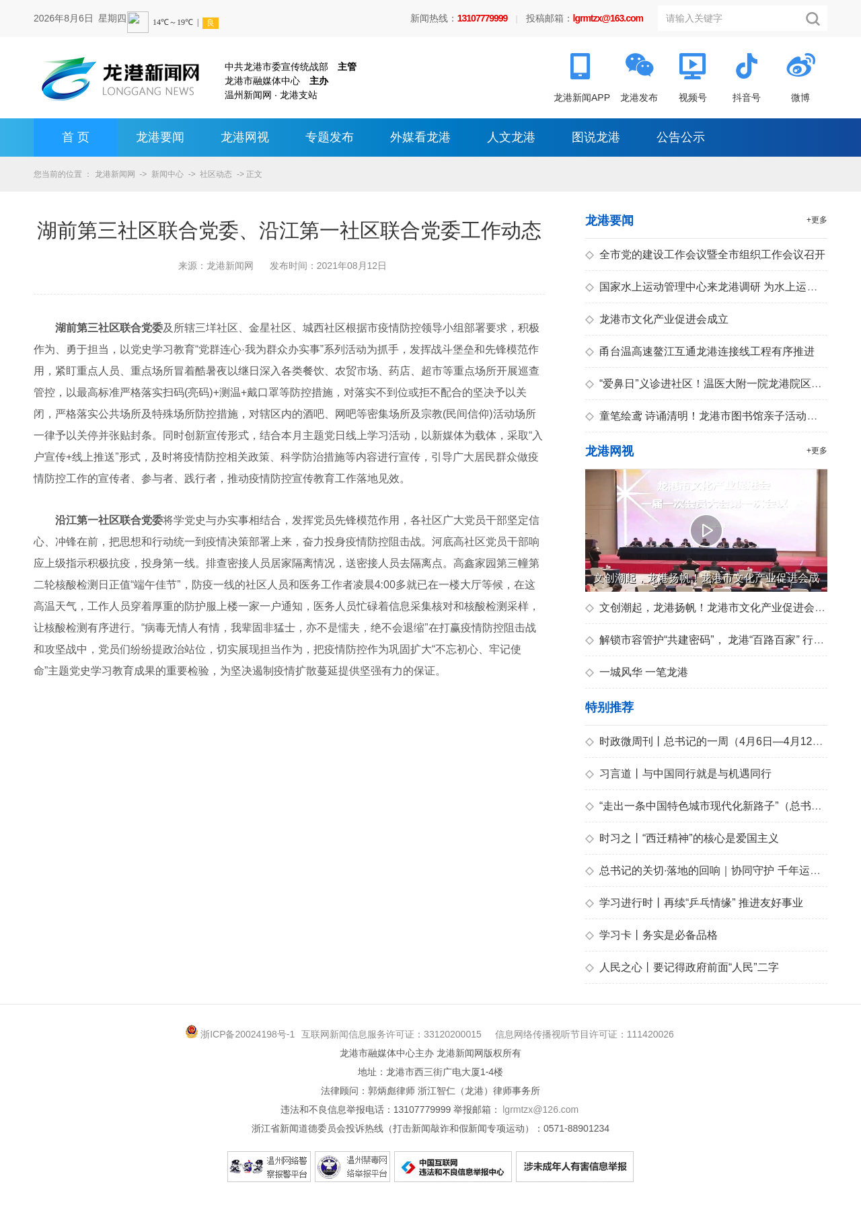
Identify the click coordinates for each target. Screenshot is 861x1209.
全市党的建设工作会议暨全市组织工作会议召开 (705, 254)
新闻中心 (167, 174)
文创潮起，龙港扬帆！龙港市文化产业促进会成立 (710, 607)
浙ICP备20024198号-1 (247, 1034)
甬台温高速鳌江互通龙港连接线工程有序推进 (700, 351)
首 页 (75, 137)
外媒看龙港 (420, 137)
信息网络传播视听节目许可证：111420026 (584, 1034)
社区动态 (216, 174)
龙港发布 (639, 97)
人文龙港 (511, 137)
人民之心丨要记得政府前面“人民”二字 (682, 967)
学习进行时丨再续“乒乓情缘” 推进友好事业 (694, 902)
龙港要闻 (160, 137)
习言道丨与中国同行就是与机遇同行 (678, 773)
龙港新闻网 (115, 174)
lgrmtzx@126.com (540, 1109)
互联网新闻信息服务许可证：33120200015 (391, 1034)
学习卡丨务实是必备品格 (651, 935)
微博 (800, 97)
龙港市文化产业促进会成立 (656, 319)
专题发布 (329, 137)
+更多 (817, 220)
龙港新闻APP (582, 97)
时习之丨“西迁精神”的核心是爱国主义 (682, 838)
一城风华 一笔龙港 (636, 672)
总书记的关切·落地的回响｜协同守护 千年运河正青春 (719, 870)
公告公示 (681, 137)
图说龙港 (596, 137)
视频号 (693, 97)
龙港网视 (245, 137)
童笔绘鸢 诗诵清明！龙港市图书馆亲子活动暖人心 (712, 416)
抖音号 (747, 97)
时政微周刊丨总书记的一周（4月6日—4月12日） (709, 741)
